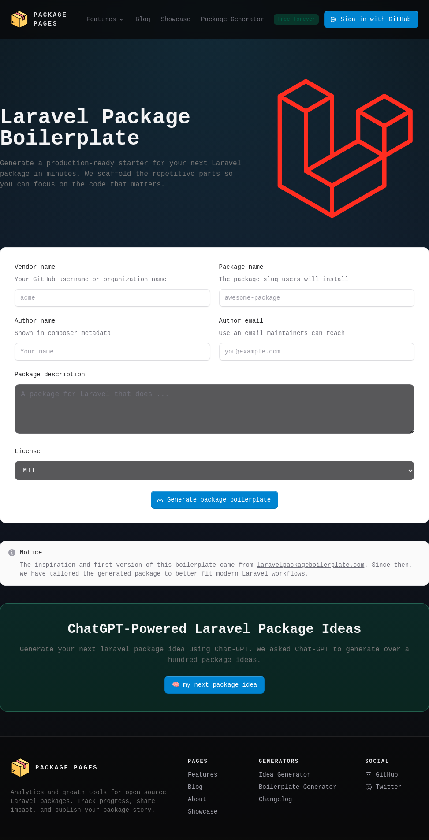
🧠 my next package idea (214, 687)
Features (202, 777)
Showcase (202, 814)
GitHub (381, 777)
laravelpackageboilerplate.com (311, 567)
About (197, 802)
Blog (195, 789)
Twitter (383, 789)
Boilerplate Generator (297, 789)
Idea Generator (285, 777)
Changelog (275, 802)
